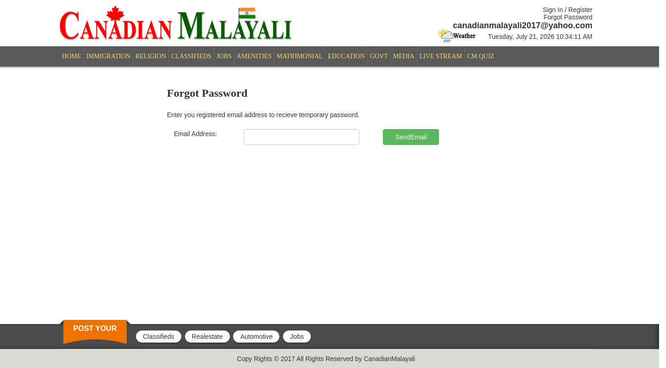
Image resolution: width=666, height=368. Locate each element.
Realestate (207, 336)
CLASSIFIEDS (191, 56)
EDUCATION (346, 56)
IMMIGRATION (108, 56)
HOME (71, 56)
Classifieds (158, 336)
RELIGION (151, 56)
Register (580, 9)
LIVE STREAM (440, 56)
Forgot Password (567, 17)
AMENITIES (254, 56)
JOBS (224, 56)
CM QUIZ (480, 56)
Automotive (256, 336)
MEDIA (403, 56)
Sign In (553, 9)
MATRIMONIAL (300, 56)
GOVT (379, 56)
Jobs (297, 336)
